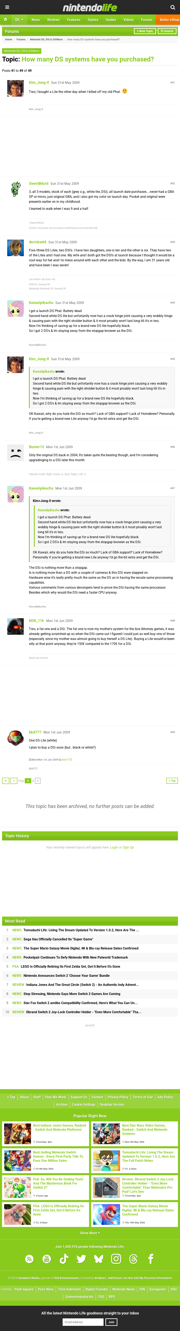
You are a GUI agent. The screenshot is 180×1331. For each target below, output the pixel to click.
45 (173, 358)
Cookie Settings (83, 1105)
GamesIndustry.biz (79, 1297)
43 (173, 242)
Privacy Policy (118, 1097)
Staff (37, 1097)
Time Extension (69, 1289)
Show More (90, 1233)
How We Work (55, 1097)
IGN (142, 1289)
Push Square (24, 1289)
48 (173, 620)
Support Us (79, 1097)
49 (173, 732)
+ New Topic (145, 31)
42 (173, 183)
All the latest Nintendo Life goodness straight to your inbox (90, 1313)
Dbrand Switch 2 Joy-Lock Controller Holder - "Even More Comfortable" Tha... (76, 1012)
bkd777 (35, 732)
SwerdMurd (38, 183)
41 (173, 82)
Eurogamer (158, 1289)
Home (8, 39)
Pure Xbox (46, 1289)
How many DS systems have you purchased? (88, 59)
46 (173, 446)
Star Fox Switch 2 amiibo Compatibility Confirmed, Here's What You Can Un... (75, 1003)
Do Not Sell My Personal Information (148, 1278)
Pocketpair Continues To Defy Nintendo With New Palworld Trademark (70, 957)
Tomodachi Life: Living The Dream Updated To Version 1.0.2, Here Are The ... (75, 930)
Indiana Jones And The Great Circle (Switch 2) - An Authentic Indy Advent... (75, 985)
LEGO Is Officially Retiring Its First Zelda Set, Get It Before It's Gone (66, 967)
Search (167, 31)
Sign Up (128, 847)
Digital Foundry (97, 1289)
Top (11, 1097)
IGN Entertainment (66, 1278)
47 (173, 488)
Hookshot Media (29, 1278)
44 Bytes (100, 1278)
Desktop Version (112, 1105)
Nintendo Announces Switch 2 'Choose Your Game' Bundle (61, 976)
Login (114, 847)
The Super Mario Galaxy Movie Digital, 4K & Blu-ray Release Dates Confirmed (75, 948)
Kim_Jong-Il (39, 82)
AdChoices (115, 1278)
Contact (97, 1097)
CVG (101, 1297)
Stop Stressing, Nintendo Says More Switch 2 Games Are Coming (66, 994)
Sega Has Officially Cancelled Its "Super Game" (52, 939)
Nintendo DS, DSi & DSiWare (46, 39)
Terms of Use (143, 1097)
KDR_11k (36, 620)
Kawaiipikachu (41, 302)
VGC (174, 1289)
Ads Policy (165, 1097)
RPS (112, 1297)
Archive (62, 1105)
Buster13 (36, 447)
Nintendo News (123, 1289)
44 (173, 302)
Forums (12, 31)
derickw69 (37, 242)
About (24, 1097)
